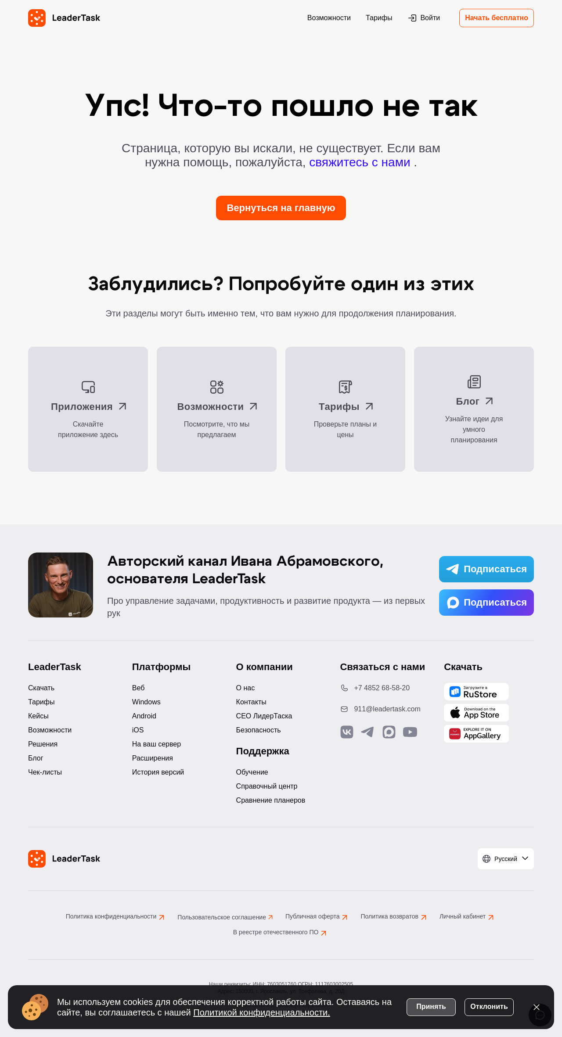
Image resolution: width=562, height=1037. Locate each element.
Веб (138, 688)
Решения (43, 744)
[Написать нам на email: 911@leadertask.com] (385, 709)
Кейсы (38, 716)
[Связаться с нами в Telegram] (368, 732)
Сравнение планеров (271, 800)
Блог (35, 758)
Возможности (329, 18)
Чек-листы (45, 772)
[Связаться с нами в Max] (389, 732)
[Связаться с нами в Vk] (347, 732)
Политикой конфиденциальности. (274, 1011)
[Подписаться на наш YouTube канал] (410, 732)
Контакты (251, 702)
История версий (158, 772)
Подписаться (486, 569)
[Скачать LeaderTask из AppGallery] (476, 691)
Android (144, 716)
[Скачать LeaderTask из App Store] (476, 712)
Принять (430, 1005)
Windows (146, 702)
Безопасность (258, 730)
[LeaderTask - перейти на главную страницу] (64, 18)
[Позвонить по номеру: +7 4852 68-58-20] (385, 688)
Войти (423, 18)
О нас (245, 688)
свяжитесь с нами (361, 162)
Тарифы (379, 18)
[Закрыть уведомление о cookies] (535, 1006)
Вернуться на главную (281, 207)
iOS (138, 730)
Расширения (152, 758)
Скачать (41, 688)
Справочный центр (267, 786)
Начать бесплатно (496, 18)
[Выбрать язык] (506, 858)
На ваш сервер (156, 744)
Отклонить (488, 1005)
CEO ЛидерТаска (264, 716)
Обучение (252, 772)
